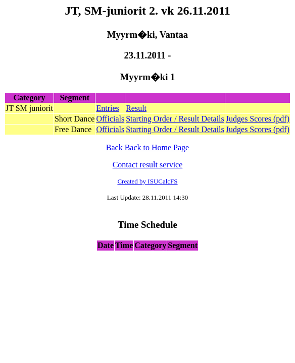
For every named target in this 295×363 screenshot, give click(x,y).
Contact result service (148, 164)
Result (136, 108)
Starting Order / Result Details (175, 118)
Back (114, 147)
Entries (107, 108)
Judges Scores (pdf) (257, 118)
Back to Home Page (157, 147)
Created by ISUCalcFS (147, 181)
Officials (110, 118)
